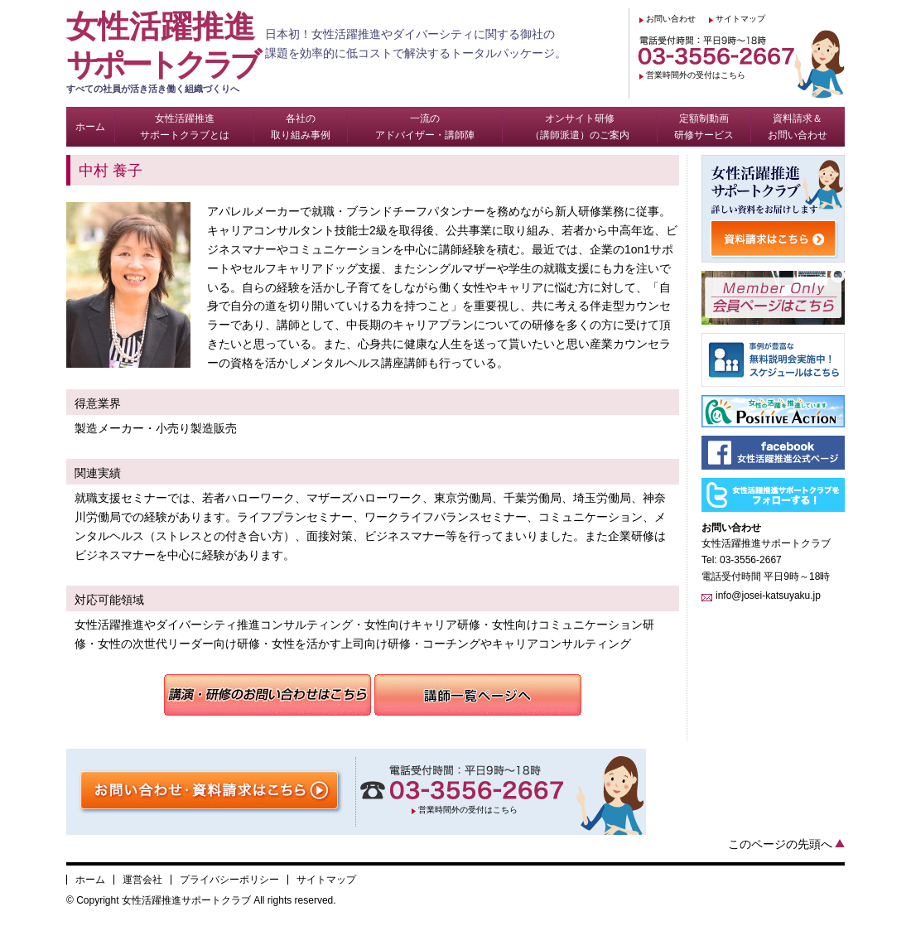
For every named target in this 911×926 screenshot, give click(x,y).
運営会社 (142, 879)
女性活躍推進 (165, 52)
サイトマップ (740, 18)
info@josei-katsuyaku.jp (768, 595)
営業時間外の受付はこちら (695, 75)
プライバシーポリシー (229, 879)
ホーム (90, 879)
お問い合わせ (671, 18)
